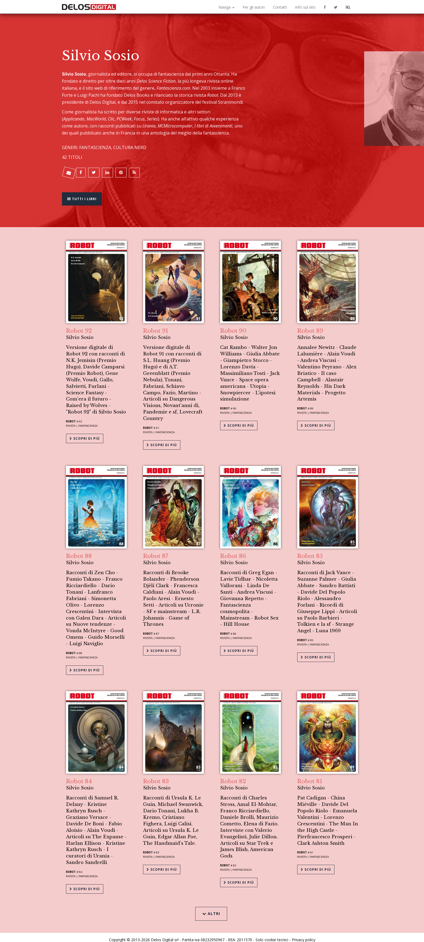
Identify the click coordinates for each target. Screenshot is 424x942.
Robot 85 (310, 551)
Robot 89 (310, 327)
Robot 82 (233, 774)
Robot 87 (155, 551)
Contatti (280, 7)
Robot (71, 418)
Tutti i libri (83, 195)
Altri (212, 904)
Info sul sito (305, 7)
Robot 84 (79, 774)
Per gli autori (254, 7)
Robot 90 (233, 327)
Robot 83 (156, 774)
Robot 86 (233, 551)
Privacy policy (303, 931)
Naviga (226, 7)
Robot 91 (155, 327)
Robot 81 (309, 774)
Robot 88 (79, 551)
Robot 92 (79, 327)
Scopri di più (84, 434)
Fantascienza (88, 423)
